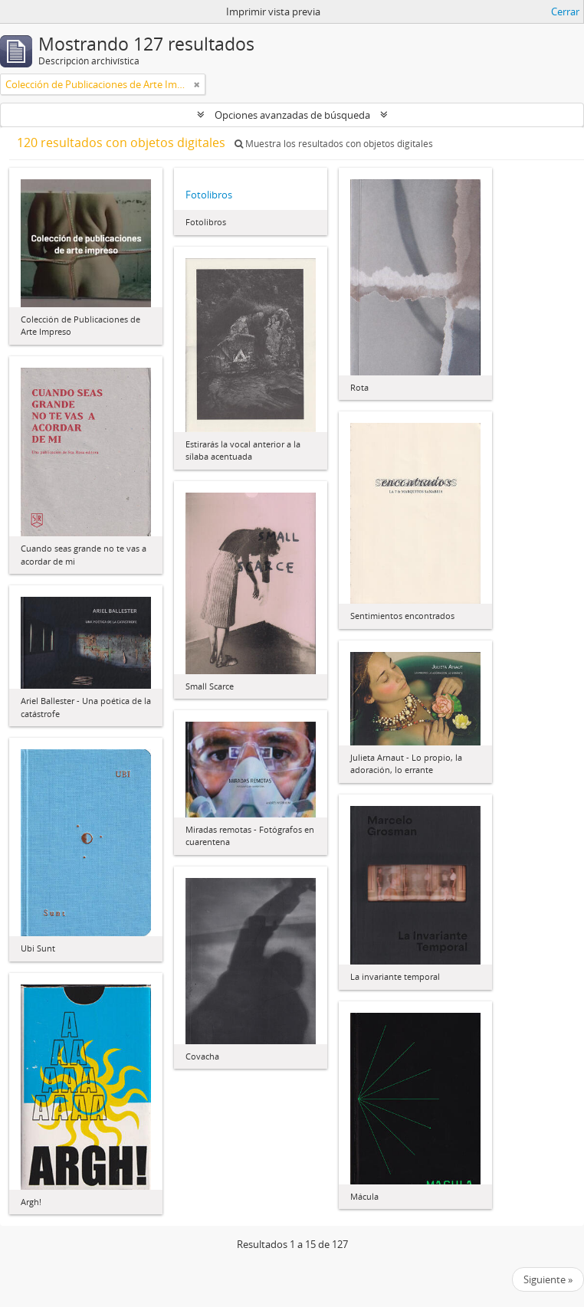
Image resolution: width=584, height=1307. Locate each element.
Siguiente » (548, 1279)
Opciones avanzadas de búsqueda (292, 115)
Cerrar (565, 11)
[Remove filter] (197, 84)
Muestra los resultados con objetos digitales (334, 143)
